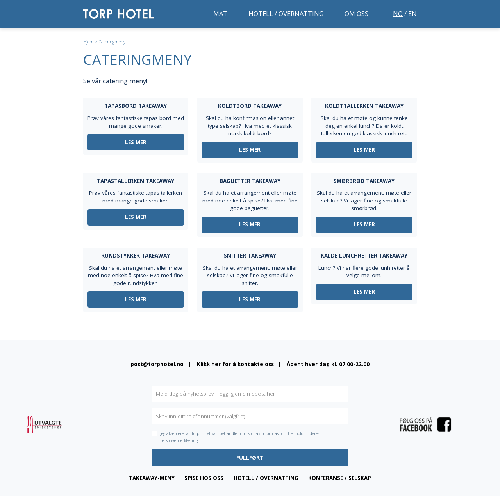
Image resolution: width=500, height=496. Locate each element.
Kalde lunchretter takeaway (364, 255)
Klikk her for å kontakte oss (235, 364)
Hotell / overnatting (285, 13)
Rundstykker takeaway (135, 255)
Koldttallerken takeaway (364, 105)
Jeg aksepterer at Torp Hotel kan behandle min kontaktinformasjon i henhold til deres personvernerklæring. (239, 437)
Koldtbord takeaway (250, 105)
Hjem (88, 42)
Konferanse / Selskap (339, 478)
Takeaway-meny (152, 478)
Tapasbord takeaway (135, 105)
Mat (220, 13)
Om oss (356, 13)
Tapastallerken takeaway (135, 180)
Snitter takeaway (250, 255)
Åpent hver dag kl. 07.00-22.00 (328, 364)
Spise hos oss (203, 478)
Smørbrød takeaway (364, 180)
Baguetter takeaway (250, 180)
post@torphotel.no (157, 364)
